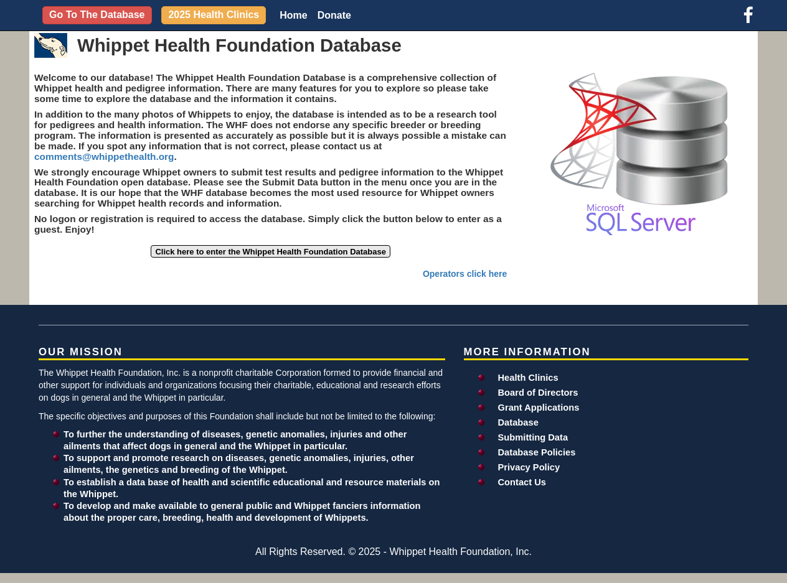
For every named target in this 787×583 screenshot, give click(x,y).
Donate (334, 15)
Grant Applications (539, 408)
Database (518, 422)
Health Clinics (528, 378)
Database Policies (537, 452)
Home (293, 15)
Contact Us (522, 482)
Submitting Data (533, 437)
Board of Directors (538, 393)
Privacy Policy (529, 467)
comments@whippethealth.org (104, 156)
